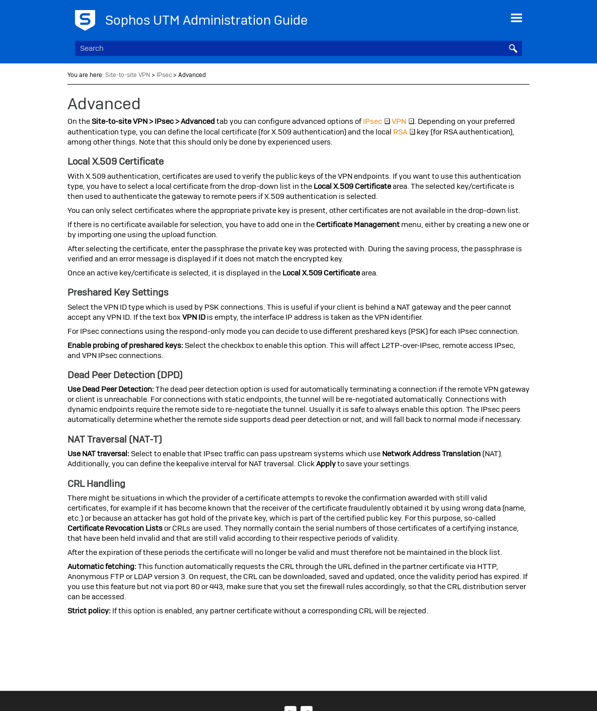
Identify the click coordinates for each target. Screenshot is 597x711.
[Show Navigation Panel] (516, 18)
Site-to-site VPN (127, 75)
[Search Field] (299, 48)
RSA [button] (404, 132)
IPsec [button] (376, 121)
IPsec (164, 75)
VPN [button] (403, 121)
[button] (513, 48)
